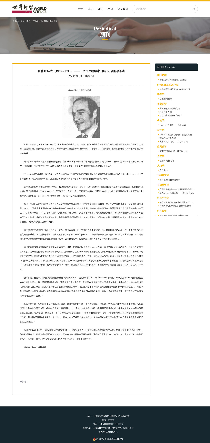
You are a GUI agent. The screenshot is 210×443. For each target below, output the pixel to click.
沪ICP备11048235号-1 (108, 432)
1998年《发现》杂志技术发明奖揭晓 (176, 135)
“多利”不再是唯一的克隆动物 (173, 125)
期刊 (100, 9)
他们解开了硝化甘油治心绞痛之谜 (175, 89)
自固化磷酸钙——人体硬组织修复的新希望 (179, 189)
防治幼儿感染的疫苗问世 (171, 115)
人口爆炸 (164, 170)
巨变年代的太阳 (167, 161)
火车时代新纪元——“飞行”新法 (174, 142)
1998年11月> (37, 21)
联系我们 (123, 9)
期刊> (29, 21)
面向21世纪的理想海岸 (170, 180)
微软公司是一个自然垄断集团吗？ (175, 215)
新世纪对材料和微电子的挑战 (173, 80)
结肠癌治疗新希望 (168, 138)
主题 (110, 9)
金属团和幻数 (166, 99)
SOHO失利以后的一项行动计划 (173, 151)
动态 (90, 9)
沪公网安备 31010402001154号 (108, 439)
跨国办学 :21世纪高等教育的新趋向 (175, 206)
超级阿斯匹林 (166, 112)
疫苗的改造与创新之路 (170, 108)
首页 (80, 9)
